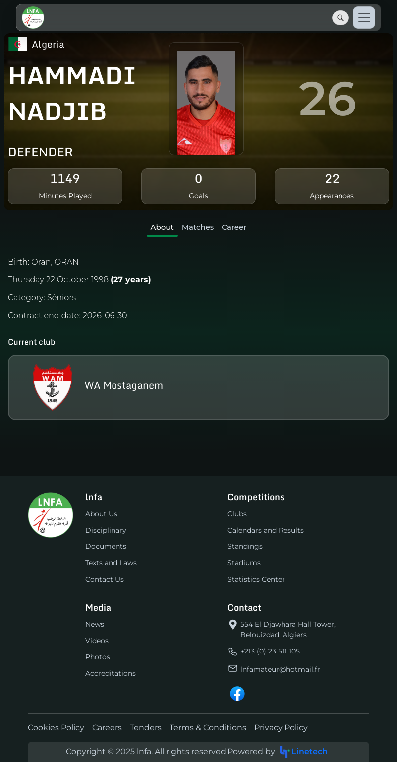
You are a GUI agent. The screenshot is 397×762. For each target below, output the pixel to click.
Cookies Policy (56, 727)
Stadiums (244, 562)
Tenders (146, 727)
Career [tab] (234, 227)
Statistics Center (256, 579)
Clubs (237, 513)
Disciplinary (105, 530)
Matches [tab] (198, 227)
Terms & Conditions (208, 727)
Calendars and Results (265, 530)
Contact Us (104, 579)
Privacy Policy (281, 727)
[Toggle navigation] (364, 17)
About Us (101, 513)
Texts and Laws (111, 562)
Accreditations (110, 673)
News (94, 624)
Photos (97, 657)
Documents (105, 546)
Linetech (303, 752)
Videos (97, 640)
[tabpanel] (198, 336)
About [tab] (162, 227)
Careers (107, 727)
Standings (245, 546)
